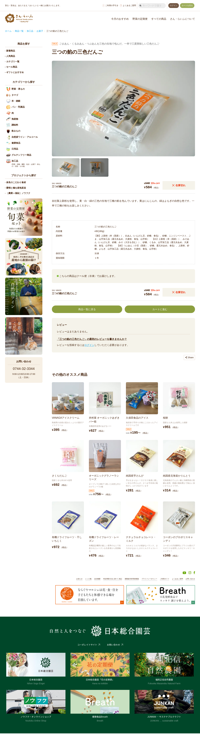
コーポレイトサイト (87, 645)
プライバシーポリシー (145, 579)
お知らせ (70, 579)
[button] (66, 167)
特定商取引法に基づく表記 (105, 579)
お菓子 (40, 31)
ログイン (89, 344)
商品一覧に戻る (87, 308)
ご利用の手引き (109, 5)
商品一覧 (19, 31)
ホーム (8, 31)
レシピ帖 (79, 579)
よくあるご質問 (126, 5)
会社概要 (89, 579)
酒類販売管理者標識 (126, 579)
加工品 (30, 31)
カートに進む (159, 308)
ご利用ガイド (162, 579)
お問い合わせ (190, 579)
